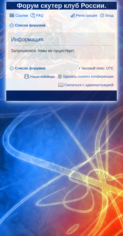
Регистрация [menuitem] (86, 15)
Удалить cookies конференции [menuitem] (88, 76)
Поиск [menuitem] (111, 26)
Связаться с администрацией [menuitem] (88, 85)
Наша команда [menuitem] (42, 76)
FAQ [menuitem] (39, 15)
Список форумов (30, 68)
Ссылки (21, 15)
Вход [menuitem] (109, 15)
